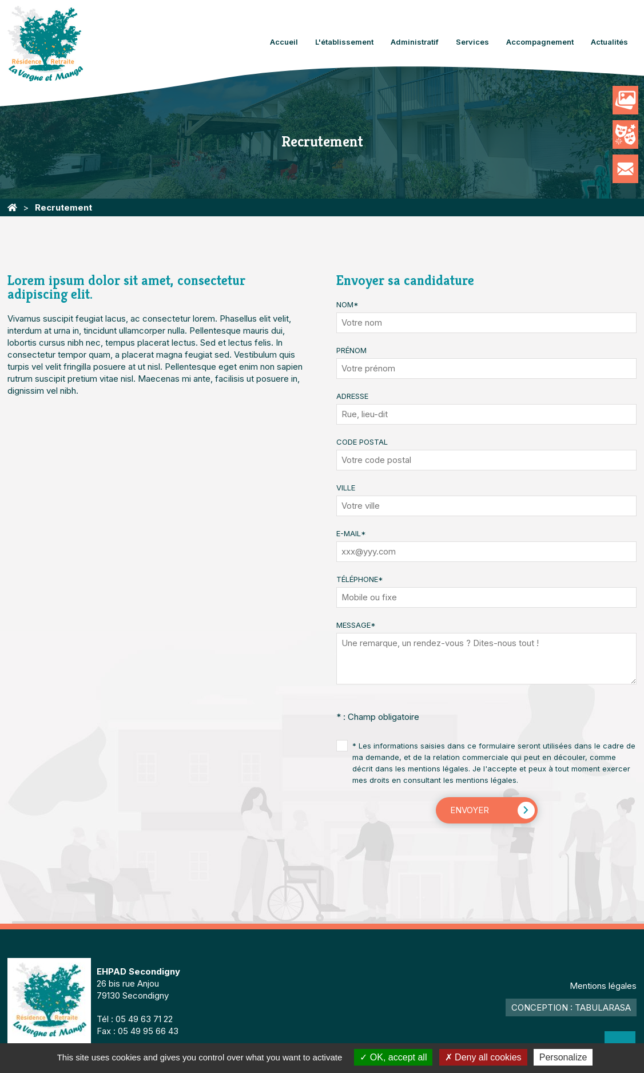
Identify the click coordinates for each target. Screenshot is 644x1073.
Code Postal (362, 441)
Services (472, 41)
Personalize (563, 1057)
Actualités (609, 41)
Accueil (284, 41)
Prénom (351, 350)
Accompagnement (540, 41)
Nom (347, 304)
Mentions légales (603, 985)
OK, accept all (393, 1057)
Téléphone (359, 579)
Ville (345, 487)
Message (356, 624)
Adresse (352, 396)
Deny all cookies (483, 1057)
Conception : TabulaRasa (571, 1007)
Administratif (415, 41)
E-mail (351, 533)
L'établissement (344, 41)
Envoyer (469, 810)
